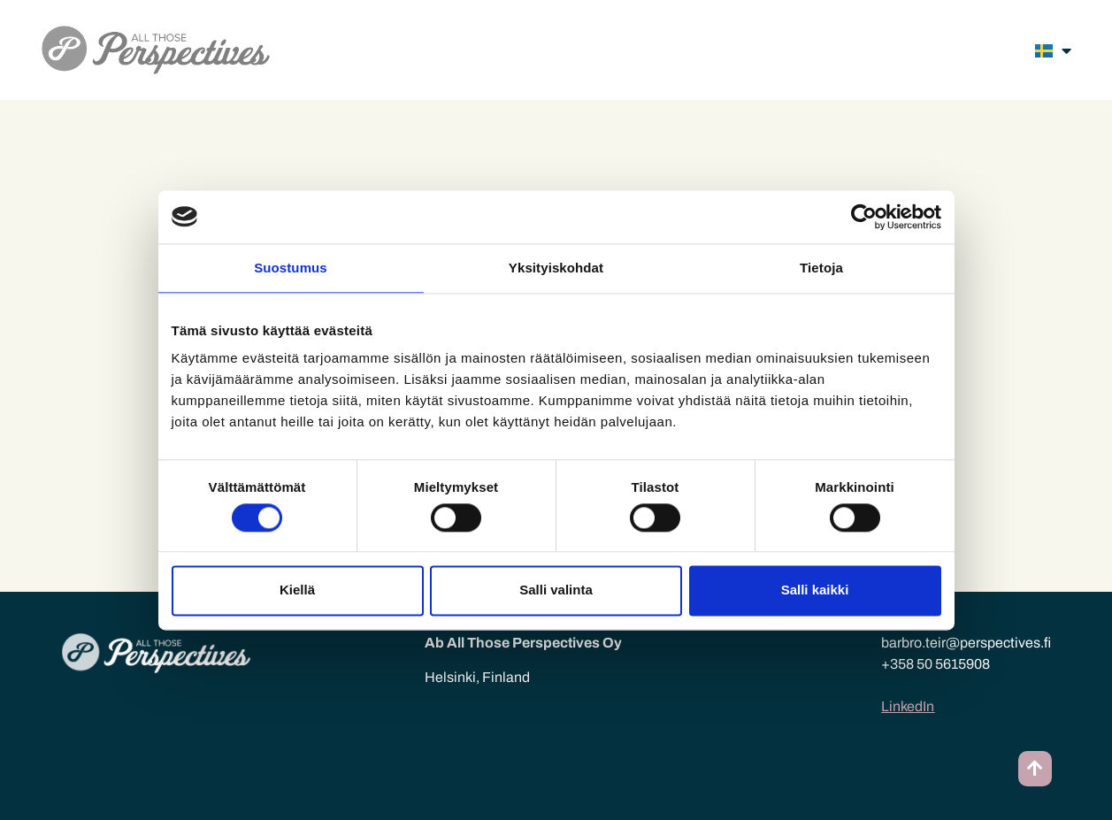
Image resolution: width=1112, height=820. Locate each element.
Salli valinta (556, 590)
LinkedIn (907, 706)
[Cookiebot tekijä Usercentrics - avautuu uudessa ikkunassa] (863, 216)
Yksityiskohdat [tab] (556, 267)
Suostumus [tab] (290, 267)
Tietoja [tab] (821, 267)
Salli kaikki (815, 590)
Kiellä (297, 590)
